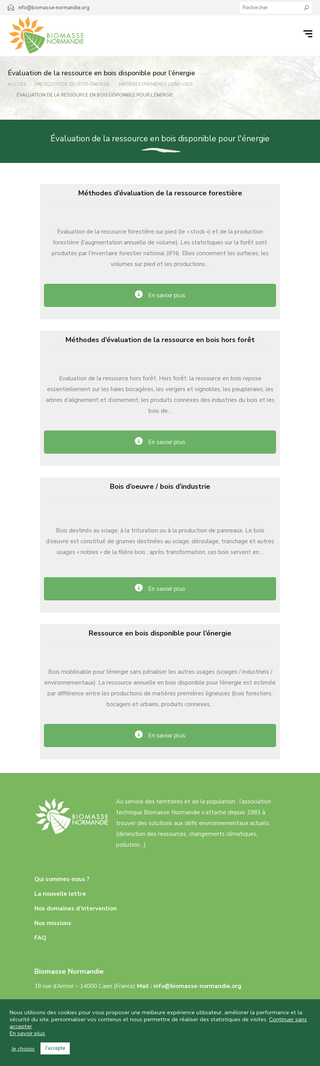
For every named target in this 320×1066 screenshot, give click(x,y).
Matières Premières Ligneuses (155, 84)
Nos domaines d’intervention (75, 908)
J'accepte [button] (55, 1048)
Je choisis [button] (23, 1048)
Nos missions (52, 923)
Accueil (17, 84)
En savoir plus (27, 1033)
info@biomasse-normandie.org (197, 986)
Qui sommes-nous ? (61, 879)
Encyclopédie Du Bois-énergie (72, 84)
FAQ (40, 938)
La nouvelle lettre (60, 894)
